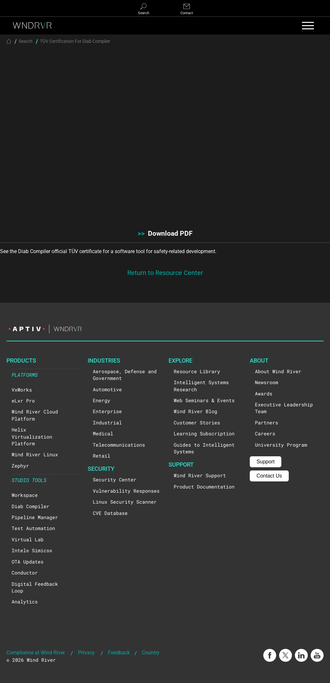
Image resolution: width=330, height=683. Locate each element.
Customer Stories (197, 422)
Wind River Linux (35, 454)
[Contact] (186, 9)
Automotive (107, 389)
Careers (265, 433)
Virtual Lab (28, 539)
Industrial (107, 422)
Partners (266, 422)
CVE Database (110, 513)
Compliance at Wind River (35, 652)
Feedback (119, 652)
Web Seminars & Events (204, 400)
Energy (101, 400)
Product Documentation (204, 486)
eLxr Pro (23, 400)
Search (26, 41)
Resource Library (197, 371)
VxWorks (22, 389)
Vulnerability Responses (126, 491)
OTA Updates (28, 561)
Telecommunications (119, 444)
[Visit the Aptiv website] (165, 329)
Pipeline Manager (35, 517)
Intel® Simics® (32, 550)
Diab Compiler (30, 506)
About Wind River (278, 371)
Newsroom (266, 382)
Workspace (25, 495)
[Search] (143, 9)
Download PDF (165, 233)
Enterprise (107, 411)
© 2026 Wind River (31, 660)
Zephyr (20, 465)
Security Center (114, 479)
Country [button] (151, 652)
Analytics (25, 601)
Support (266, 461)
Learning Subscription (204, 433)
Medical (103, 433)
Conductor (25, 572)
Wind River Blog (195, 411)
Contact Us (269, 476)
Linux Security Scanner (125, 501)
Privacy (86, 652)
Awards (263, 393)
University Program (281, 444)
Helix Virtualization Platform (32, 436)
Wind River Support (200, 475)
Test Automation (33, 528)
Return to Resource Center (165, 272)
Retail (101, 455)
